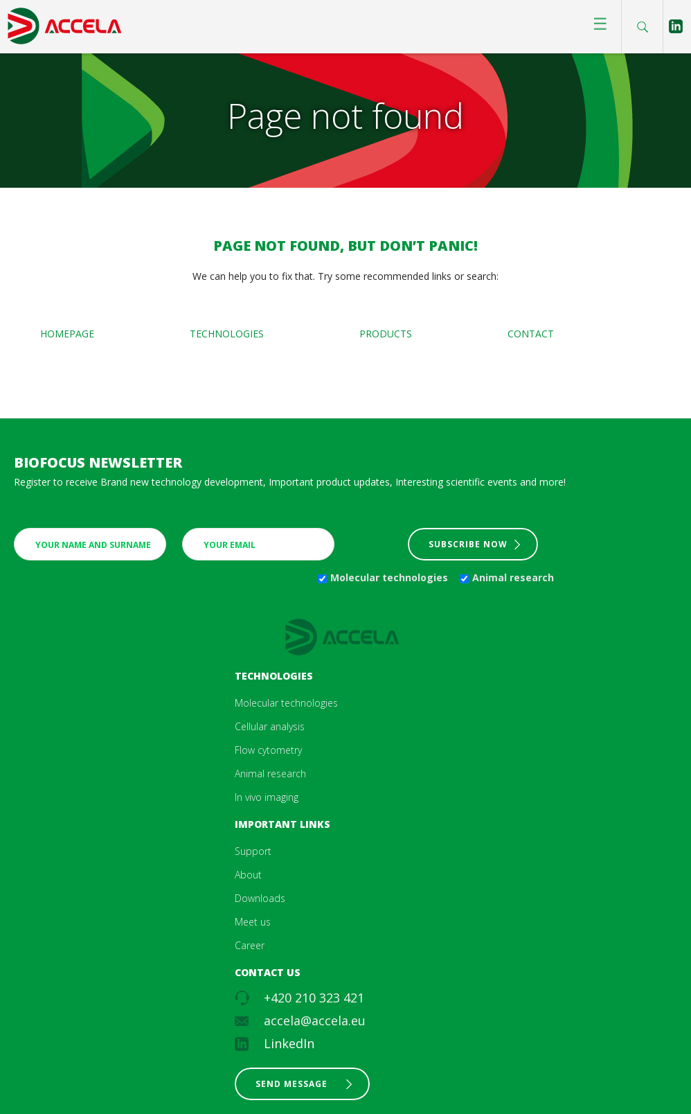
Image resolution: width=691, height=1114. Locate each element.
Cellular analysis (270, 726)
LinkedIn (289, 1043)
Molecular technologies (389, 577)
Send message (291, 1084)
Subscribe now (468, 544)
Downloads (260, 898)
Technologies (227, 333)
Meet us (253, 921)
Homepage (67, 333)
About (248, 874)
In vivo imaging (266, 797)
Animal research (513, 577)
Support (253, 851)
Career (249, 945)
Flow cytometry (268, 750)
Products (385, 333)
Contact (531, 333)
